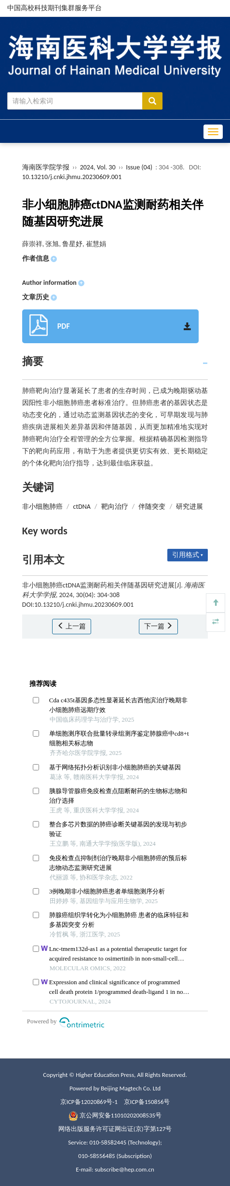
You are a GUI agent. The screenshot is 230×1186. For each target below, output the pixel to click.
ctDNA (82, 506)
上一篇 (71, 626)
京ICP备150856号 (147, 1101)
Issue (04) (139, 167)
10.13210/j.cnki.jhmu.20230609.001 (72, 177)
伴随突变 (151, 506)
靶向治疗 (114, 506)
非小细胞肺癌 (42, 506)
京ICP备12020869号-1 (89, 1101)
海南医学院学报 (45, 167)
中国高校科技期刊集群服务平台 (54, 8)
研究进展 (189, 506)
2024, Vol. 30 (98, 167)
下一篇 (158, 626)
